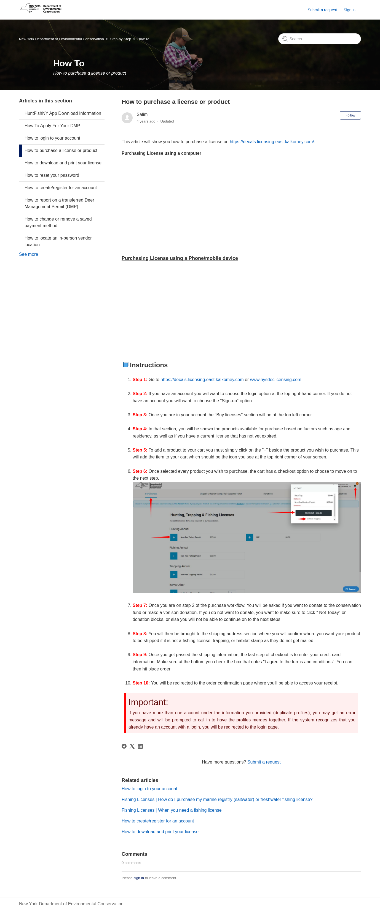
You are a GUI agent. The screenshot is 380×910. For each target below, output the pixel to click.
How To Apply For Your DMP (52, 125)
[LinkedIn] (140, 746)
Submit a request (322, 10)
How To (143, 39)
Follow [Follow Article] (350, 115)
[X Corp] (132, 746)
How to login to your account (52, 138)
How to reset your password (52, 175)
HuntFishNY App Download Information (63, 113)
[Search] (319, 38)
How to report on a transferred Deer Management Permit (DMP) (59, 203)
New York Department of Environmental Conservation (61, 39)
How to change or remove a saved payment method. (58, 222)
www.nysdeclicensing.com (275, 379)
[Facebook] (124, 746)
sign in (138, 878)
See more (28, 254)
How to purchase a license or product (61, 150)
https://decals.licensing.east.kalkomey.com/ (272, 141)
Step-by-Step (120, 39)
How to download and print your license (63, 163)
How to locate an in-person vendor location (58, 241)
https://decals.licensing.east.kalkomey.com (201, 379)
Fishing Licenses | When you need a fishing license (172, 810)
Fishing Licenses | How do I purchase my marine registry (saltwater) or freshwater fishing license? (217, 799)
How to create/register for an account (61, 187)
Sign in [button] (349, 10)
